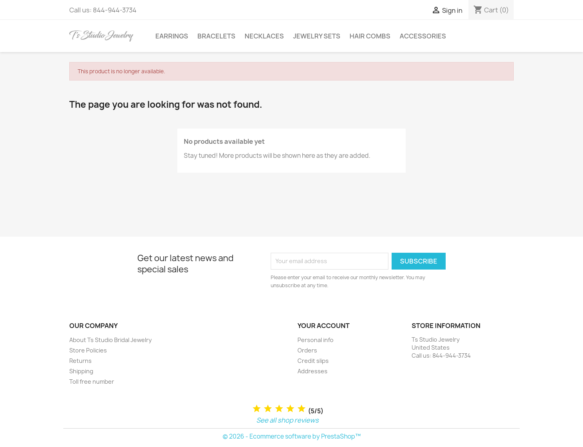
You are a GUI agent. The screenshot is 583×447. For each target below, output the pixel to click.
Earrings (171, 36)
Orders (307, 350)
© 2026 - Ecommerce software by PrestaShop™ (292, 436)
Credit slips (313, 360)
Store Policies (88, 350)
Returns (80, 360)
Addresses (313, 371)
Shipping (81, 371)
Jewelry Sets (316, 36)
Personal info (316, 340)
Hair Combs (370, 36)
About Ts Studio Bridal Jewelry (110, 340)
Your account (324, 325)
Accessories (423, 36)
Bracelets (216, 36)
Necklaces (264, 36)
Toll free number (91, 381)
